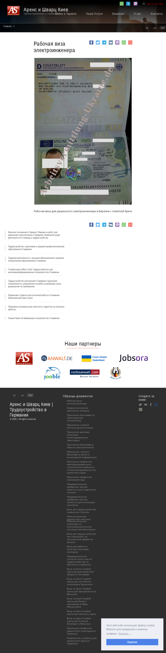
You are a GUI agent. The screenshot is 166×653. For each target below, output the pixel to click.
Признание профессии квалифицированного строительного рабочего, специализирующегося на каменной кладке (81, 467)
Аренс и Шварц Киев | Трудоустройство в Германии (31, 410)
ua (155, 27)
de (147, 27)
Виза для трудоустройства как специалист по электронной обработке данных (81, 537)
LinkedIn (156, 404)
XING (140, 409)
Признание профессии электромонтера (79, 478)
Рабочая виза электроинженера (77, 402)
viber (117, 44)
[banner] (39, 12)
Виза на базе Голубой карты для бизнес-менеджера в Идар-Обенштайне (79, 602)
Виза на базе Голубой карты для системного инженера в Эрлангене (80, 581)
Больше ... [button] (125, 633)
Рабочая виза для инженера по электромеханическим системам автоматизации (81, 525)
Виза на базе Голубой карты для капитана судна (81, 612)
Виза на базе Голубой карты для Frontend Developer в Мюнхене (79, 621)
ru (162, 27)
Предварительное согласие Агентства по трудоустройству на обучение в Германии (79, 560)
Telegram (104, 44)
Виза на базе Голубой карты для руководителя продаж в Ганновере (80, 572)
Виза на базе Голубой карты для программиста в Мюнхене (81, 591)
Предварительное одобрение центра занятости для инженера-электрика (81, 500)
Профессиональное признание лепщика (78, 409)
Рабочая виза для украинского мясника (79, 518)
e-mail (130, 44)
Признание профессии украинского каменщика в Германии (81, 631)
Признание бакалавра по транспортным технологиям (81, 418)
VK (110, 44)
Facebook (91, 44)
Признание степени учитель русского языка (80, 426)
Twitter (98, 44)
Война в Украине (66, 13)
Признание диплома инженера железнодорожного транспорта (78, 436)
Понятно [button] (132, 642)
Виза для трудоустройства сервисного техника (81, 510)
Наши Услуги (94, 13)
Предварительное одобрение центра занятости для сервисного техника (81, 488)
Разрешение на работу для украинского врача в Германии (82, 641)
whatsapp (124, 44)
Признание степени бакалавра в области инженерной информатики (82, 454)
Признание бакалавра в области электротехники (80, 446)
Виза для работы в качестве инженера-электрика (78, 549)
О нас (137, 13)
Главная (7, 26)
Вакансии (118, 13)
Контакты (157, 13)
